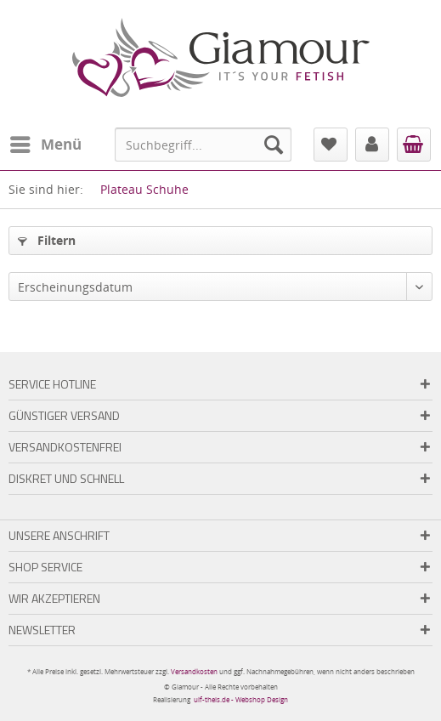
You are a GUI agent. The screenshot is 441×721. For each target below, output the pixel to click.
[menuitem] (45, 145)
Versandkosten (194, 671)
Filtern (47, 240)
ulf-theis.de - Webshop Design (241, 699)
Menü (46, 142)
